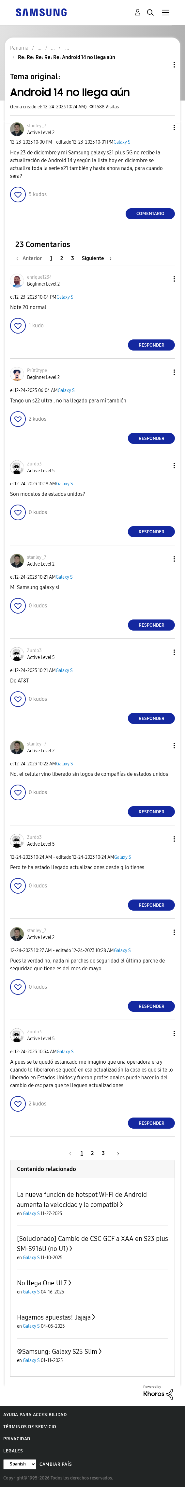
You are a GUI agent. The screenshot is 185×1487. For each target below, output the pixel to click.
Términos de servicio (29, 1427)
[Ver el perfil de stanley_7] (36, 126)
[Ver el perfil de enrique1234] (39, 277)
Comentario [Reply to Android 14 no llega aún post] (150, 213)
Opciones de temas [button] (163, 65)
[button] (163, 127)
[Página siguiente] (97, 258)
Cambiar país (55, 1464)
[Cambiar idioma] (19, 1464)
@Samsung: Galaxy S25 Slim (57, 1351)
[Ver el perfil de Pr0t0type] (37, 370)
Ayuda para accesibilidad (35, 1414)
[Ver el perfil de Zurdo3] (34, 464)
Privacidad (16, 1439)
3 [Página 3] (72, 258)
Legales (13, 1451)
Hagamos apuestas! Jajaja (54, 1317)
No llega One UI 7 (42, 1283)
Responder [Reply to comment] (151, 345)
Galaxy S (122, 142)
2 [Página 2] (61, 258)
